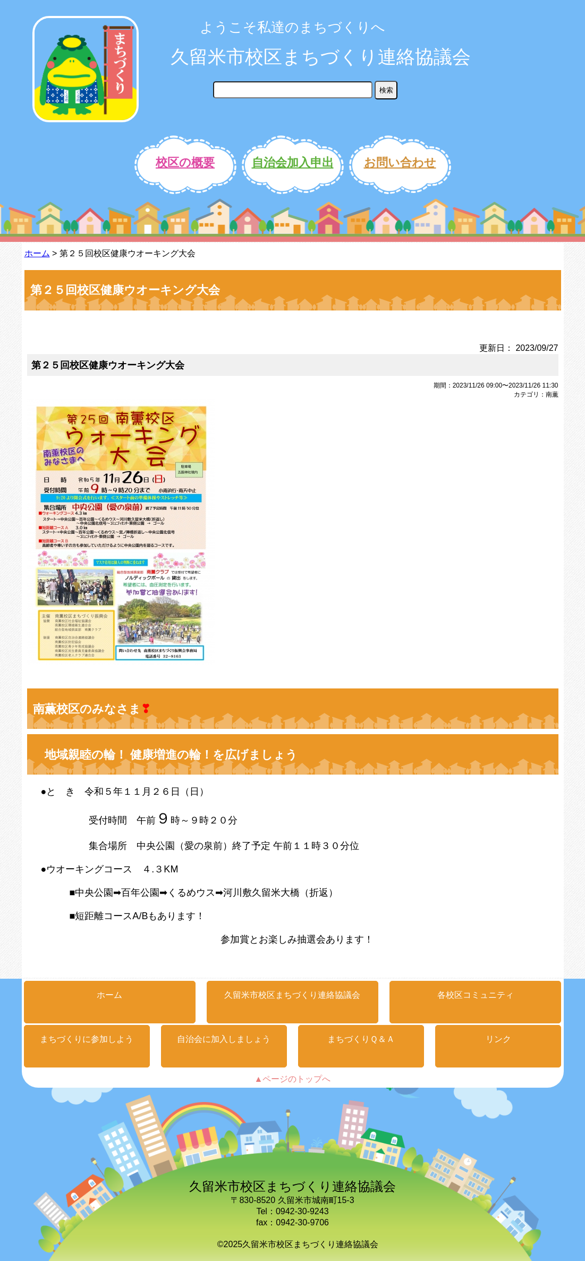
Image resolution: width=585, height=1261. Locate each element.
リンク (498, 1039)
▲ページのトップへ (293, 1078)
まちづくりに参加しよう (86, 1039)
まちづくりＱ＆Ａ (361, 1039)
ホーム (37, 253)
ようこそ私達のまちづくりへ (292, 27)
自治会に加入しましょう (223, 1039)
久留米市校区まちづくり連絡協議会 (321, 56)
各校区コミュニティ (475, 994)
